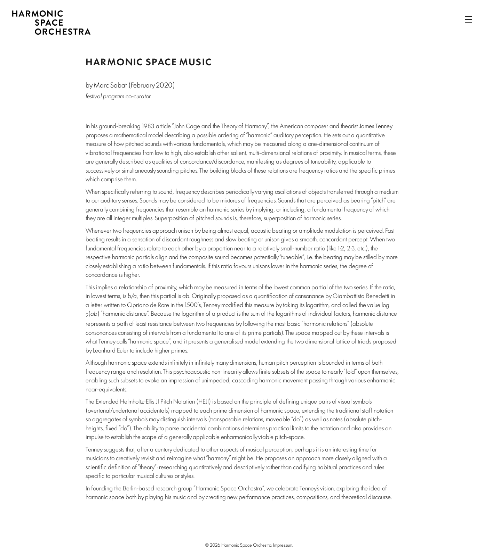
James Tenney (375, 125)
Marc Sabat (110, 85)
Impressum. (283, 544)
